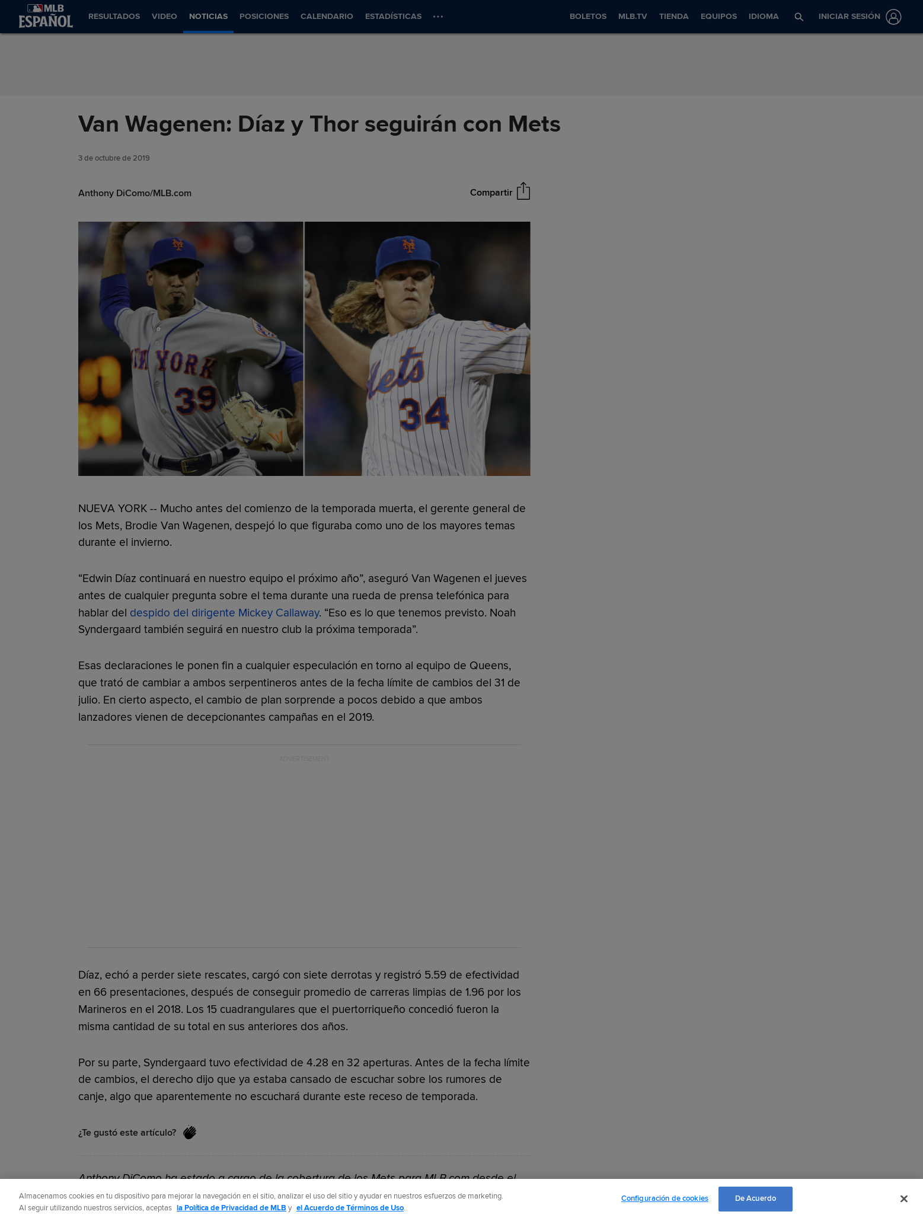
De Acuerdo (755, 1198)
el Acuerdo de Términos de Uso (350, 1208)
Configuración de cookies (664, 1198)
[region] (461, 1200)
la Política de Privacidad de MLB (231, 1208)
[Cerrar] (904, 1198)
